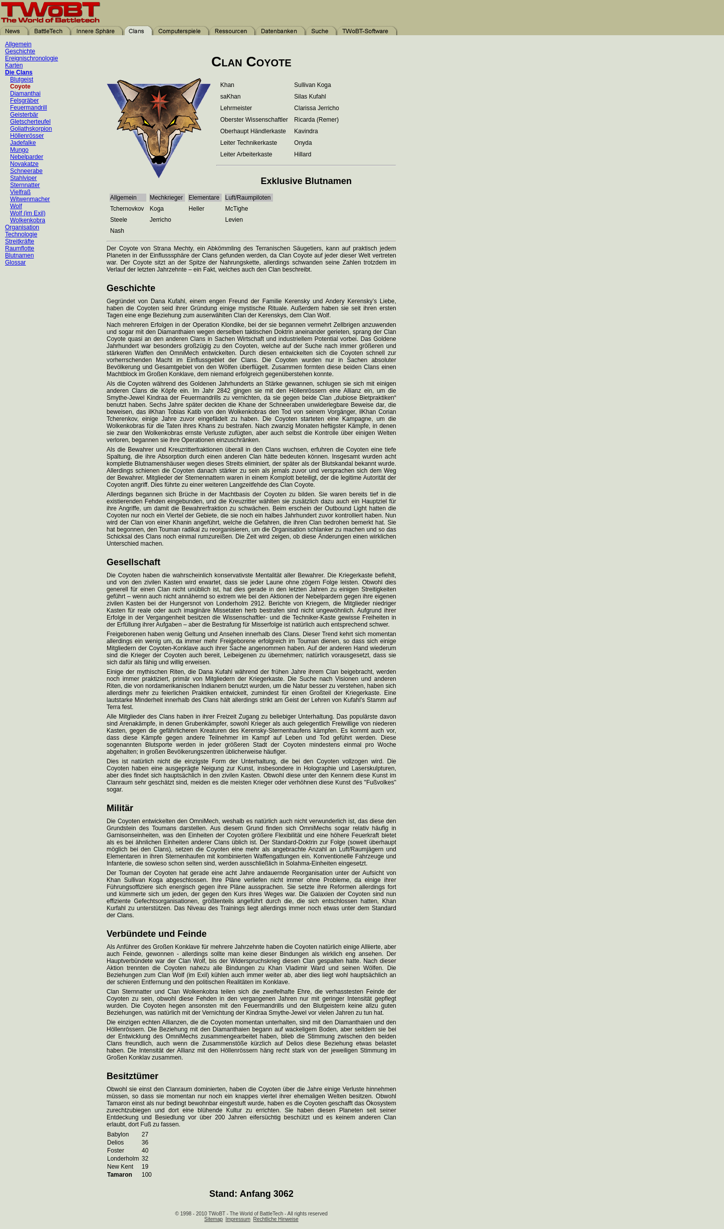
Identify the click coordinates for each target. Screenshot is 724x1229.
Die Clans (19, 72)
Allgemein (18, 44)
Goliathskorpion (31, 128)
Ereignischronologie (31, 58)
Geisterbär (24, 114)
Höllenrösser (27, 135)
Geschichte (20, 51)
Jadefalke (23, 142)
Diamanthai (25, 93)
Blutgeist (21, 79)
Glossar (15, 262)
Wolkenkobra (27, 220)
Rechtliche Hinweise (276, 1219)
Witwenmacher (30, 199)
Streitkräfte (19, 241)
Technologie (21, 234)
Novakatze (24, 163)
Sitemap (213, 1219)
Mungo (19, 149)
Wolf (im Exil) (27, 213)
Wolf (16, 206)
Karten (14, 65)
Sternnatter (25, 185)
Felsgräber (24, 100)
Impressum (238, 1219)
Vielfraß (20, 192)
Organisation (22, 227)
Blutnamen (19, 255)
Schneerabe (26, 170)
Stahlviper (23, 178)
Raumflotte (19, 248)
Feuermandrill (28, 107)
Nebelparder (26, 156)
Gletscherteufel (30, 121)
